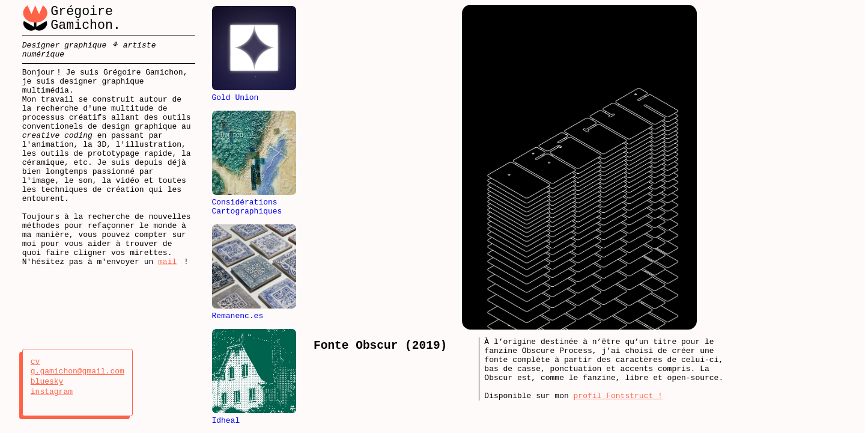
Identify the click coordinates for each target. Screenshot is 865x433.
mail (167, 303)
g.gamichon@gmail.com (77, 371)
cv (47, 362)
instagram (52, 392)
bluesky (47, 381)
